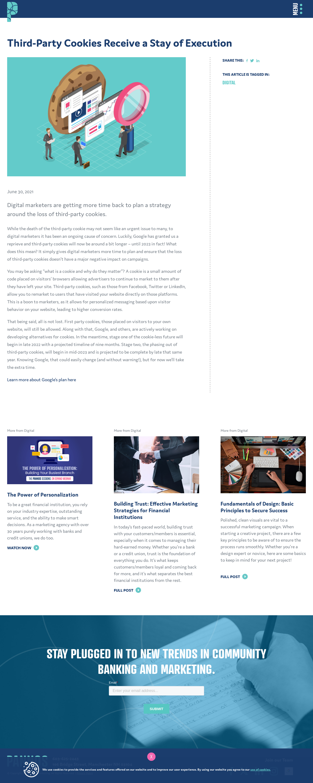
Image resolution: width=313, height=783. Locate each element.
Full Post (127, 590)
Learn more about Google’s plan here (41, 379)
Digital (229, 82)
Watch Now (23, 547)
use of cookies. (260, 770)
